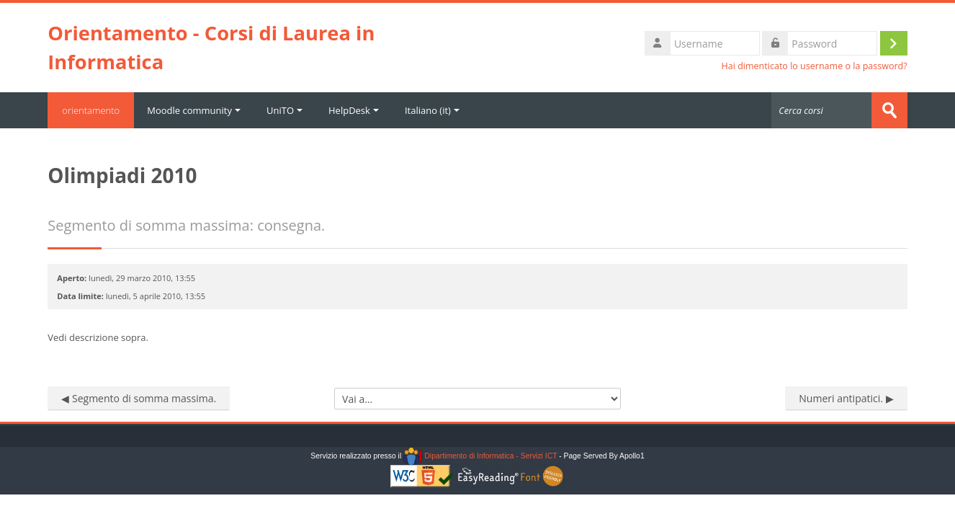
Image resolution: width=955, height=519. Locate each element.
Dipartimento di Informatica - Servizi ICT (480, 456)
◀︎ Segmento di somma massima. (138, 398)
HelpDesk (353, 110)
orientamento (91, 110)
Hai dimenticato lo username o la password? (814, 66)
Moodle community (194, 110)
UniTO (284, 110)
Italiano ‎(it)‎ (432, 110)
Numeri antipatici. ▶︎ (846, 398)
